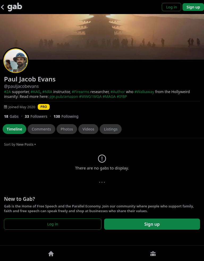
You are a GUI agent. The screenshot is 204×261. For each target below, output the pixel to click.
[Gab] (14, 7)
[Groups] (153, 253)
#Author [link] (117, 91)
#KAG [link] (35, 91)
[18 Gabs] (14, 116)
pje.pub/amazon (63, 96)
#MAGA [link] (109, 96)
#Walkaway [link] (144, 91)
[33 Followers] (39, 116)
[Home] (51, 253)
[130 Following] (68, 116)
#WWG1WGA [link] (90, 96)
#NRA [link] (47, 91)
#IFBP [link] (122, 96)
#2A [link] (7, 91)
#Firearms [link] (81, 91)
